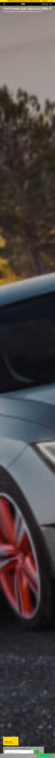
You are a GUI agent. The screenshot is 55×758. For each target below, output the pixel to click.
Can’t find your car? (37, 748)
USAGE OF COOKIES (31, 756)
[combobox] (19, 752)
